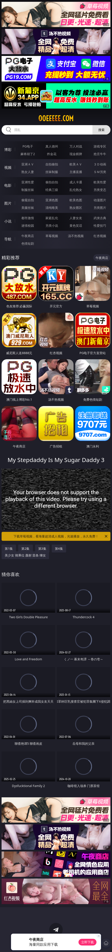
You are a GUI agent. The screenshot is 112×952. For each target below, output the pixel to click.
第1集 (9, 548)
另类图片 (100, 207)
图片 (7, 203)
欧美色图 (75, 200)
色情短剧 (27, 243)
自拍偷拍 (51, 164)
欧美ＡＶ (75, 164)
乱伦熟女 (75, 190)
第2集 (25, 548)
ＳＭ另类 (100, 172)
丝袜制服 (51, 172)
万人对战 (75, 146)
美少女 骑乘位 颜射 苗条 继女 (25, 555)
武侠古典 (100, 218)
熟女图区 (75, 207)
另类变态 (100, 190)
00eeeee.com (56, 118)
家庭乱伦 (51, 218)
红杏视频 (100, 236)
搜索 (101, 130)
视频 (7, 167)
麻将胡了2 (27, 154)
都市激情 (27, 218)
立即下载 (87, 942)
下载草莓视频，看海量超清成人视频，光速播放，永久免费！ (60, 536)
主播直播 (75, 172)
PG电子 (27, 146)
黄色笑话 (75, 225)
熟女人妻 (27, 172)
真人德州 (51, 146)
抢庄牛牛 (100, 154)
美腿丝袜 (27, 207)
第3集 (42, 548)
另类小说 (51, 225)
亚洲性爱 (27, 182)
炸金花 (51, 154)
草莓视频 (51, 236)
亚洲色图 (51, 200)
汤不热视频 (76, 236)
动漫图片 (100, 200)
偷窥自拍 (27, 200)
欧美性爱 (100, 182)
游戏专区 (100, 146)
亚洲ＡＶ (27, 164)
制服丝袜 (27, 190)
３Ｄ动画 (100, 164)
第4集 (59, 548)
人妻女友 (75, 218)
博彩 (7, 149)
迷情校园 (27, 225)
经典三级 (51, 190)
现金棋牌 (75, 154)
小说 (7, 221)
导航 (7, 239)
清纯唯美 (51, 207)
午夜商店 (27, 236)
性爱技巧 (100, 225)
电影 (7, 185)
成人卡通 (75, 182)
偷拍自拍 (51, 182)
